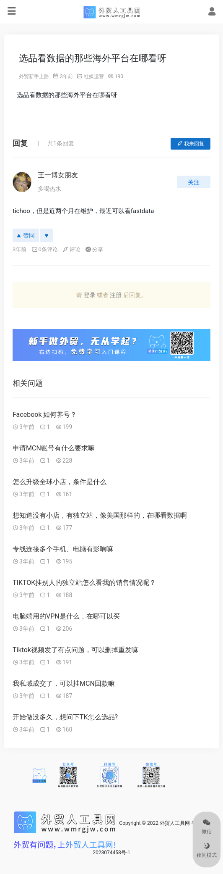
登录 (90, 295)
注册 (116, 295)
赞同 (26, 235)
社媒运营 (94, 76)
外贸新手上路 (34, 76)
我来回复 (190, 144)
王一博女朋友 (58, 175)
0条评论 (44, 249)
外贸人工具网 (175, 823)
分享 (94, 249)
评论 (71, 249)
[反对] (46, 235)
